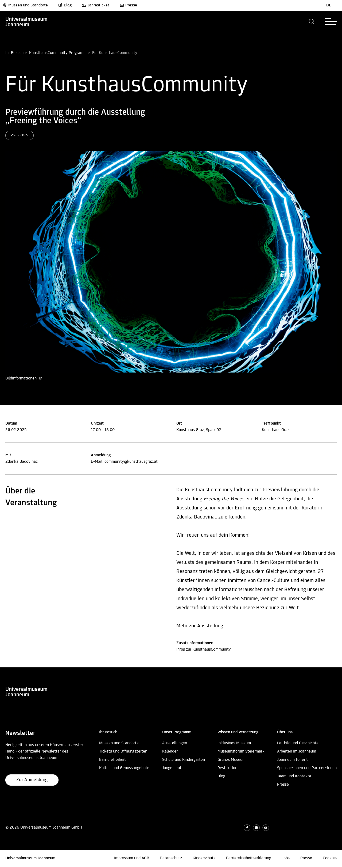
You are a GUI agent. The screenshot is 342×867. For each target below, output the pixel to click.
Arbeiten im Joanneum (296, 751)
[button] (311, 21)
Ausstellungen (174, 743)
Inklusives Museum (234, 743)
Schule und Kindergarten (183, 760)
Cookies (330, 858)
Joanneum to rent (292, 760)
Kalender (170, 751)
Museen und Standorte (25, 5)
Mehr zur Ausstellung (199, 626)
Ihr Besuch (14, 53)
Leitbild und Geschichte (297, 743)
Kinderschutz (204, 858)
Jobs (286, 858)
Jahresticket (95, 5)
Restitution (227, 768)
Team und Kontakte (294, 776)
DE (328, 5)
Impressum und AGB (131, 858)
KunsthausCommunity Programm (58, 53)
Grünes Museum (231, 760)
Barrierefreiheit (112, 760)
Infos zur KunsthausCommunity (203, 649)
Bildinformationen (23, 378)
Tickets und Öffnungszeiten (123, 751)
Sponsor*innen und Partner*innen (307, 768)
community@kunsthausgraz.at (131, 462)
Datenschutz (171, 858)
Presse (128, 5)
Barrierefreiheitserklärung (248, 858)
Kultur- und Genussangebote (124, 768)
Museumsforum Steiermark (241, 751)
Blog (65, 5)
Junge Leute (173, 768)
